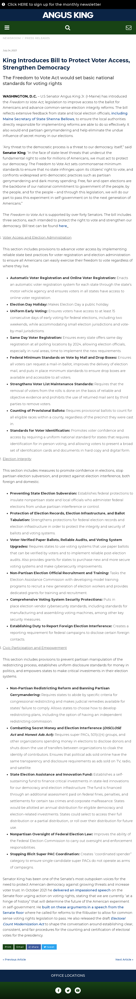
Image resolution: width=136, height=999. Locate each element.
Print (8, 947)
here (63, 226)
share (34, 947)
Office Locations (68, 976)
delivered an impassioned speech (82, 890)
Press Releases (37, 38)
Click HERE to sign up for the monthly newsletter (54, 4)
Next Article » (124, 959)
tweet (49, 947)
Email (20, 947)
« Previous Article (14, 959)
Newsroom (12, 38)
